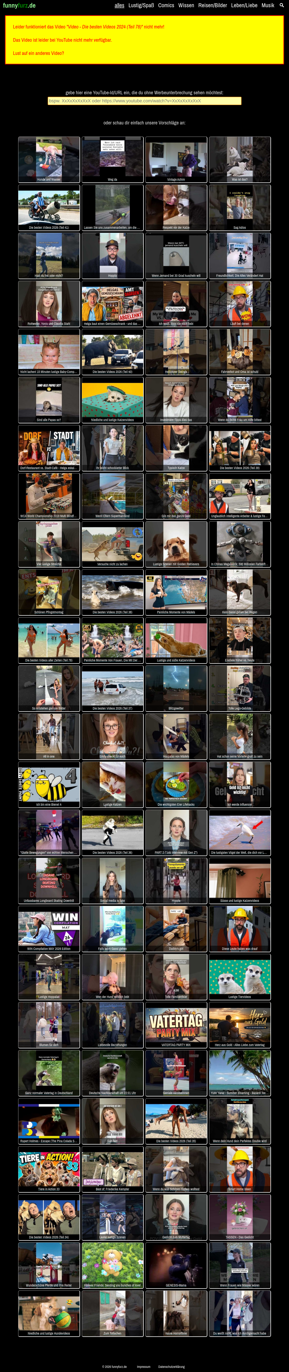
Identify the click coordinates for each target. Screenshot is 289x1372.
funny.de (19, 5)
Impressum (143, 1366)
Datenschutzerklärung (171, 1366)
